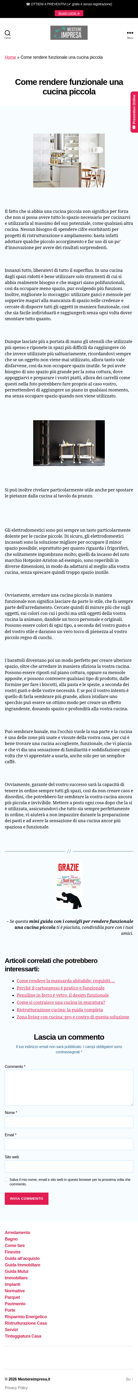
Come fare (15, 1245)
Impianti (12, 1284)
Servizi (11, 1329)
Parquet (12, 1297)
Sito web (12, 1157)
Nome (11, 1113)
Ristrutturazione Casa (26, 1323)
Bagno (11, 1239)
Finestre (13, 1252)
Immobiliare (16, 1278)
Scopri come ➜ (69, 13)
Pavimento (15, 1303)
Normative (15, 1290)
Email (10, 1135)
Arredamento (17, 1232)
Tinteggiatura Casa (23, 1336)
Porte (10, 1310)
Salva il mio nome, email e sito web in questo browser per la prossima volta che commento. (70, 1181)
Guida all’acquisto (22, 1258)
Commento (15, 1067)
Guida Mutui (16, 1271)
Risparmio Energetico (26, 1316)
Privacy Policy (16, 1388)
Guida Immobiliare (22, 1265)
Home (10, 57)
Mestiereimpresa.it (34, 1379)
